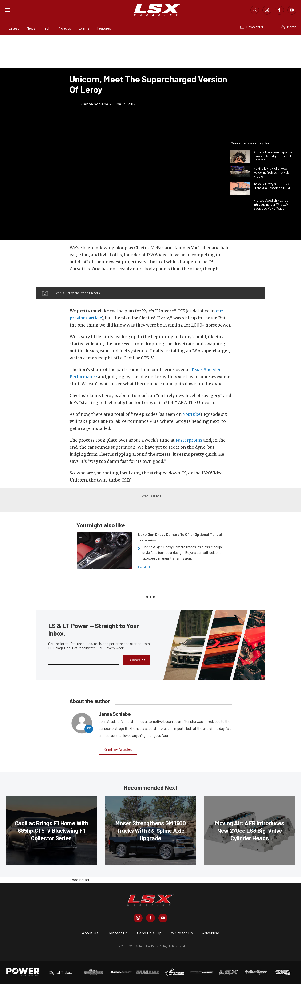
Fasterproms (189, 440)
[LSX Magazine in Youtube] (162, 918)
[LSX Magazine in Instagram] (138, 918)
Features (104, 28)
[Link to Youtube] (291, 10)
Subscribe (137, 659)
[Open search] (254, 10)
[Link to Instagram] (266, 10)
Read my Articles (117, 749)
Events (84, 28)
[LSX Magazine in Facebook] (150, 918)
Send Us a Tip (149, 932)
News (31, 28)
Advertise (210, 932)
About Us (90, 932)
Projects (64, 28)
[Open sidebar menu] (7, 10)
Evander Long (147, 566)
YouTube (191, 414)
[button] (93, 284)
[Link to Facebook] (279, 10)
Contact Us (118, 932)
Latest (13, 28)
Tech (46, 28)
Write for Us (182, 932)
